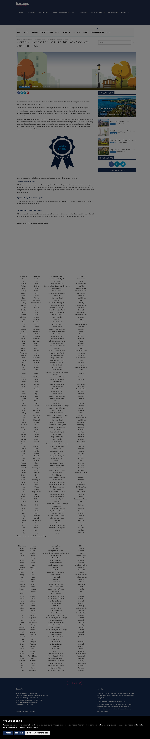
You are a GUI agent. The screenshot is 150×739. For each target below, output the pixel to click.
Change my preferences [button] (37, 733)
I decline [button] (19, 733)
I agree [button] (8, 733)
